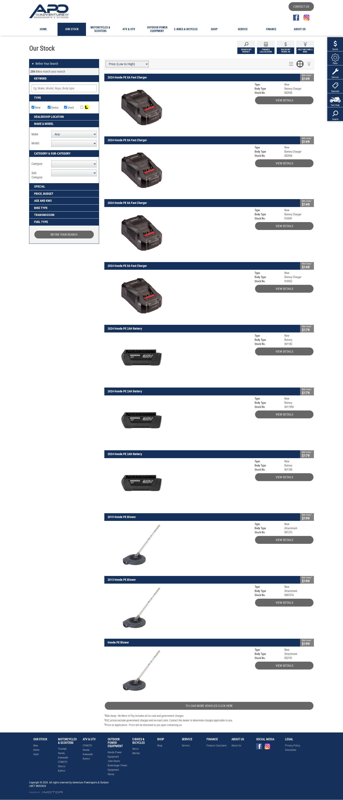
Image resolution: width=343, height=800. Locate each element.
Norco (135, 748)
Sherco (61, 766)
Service (186, 745)
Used (69, 107)
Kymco (61, 770)
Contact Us (301, 6)
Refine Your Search (45, 64)
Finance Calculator (216, 745)
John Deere (114, 761)
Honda (61, 753)
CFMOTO (62, 761)
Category (37, 163)
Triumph (62, 748)
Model (35, 143)
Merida (136, 753)
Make (35, 134)
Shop (159, 745)
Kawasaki (63, 757)
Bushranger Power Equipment (117, 767)
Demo (53, 107)
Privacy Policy (292, 745)
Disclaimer (290, 749)
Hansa (111, 774)
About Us (236, 745)
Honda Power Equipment (115, 754)
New (36, 107)
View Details (284, 100)
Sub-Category (37, 175)
